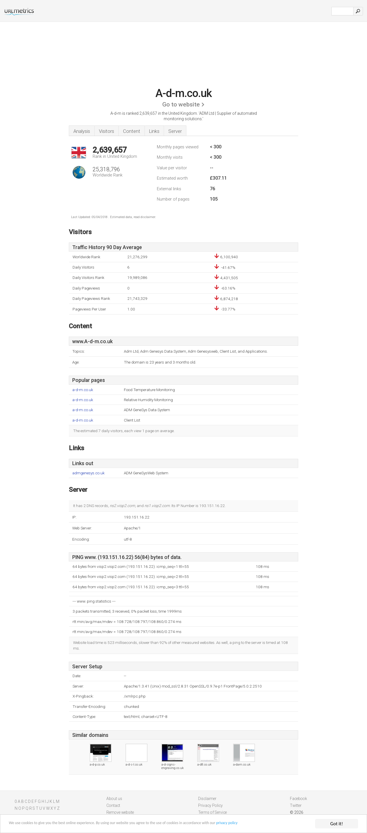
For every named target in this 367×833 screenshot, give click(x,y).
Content (131, 131)
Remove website (120, 812)
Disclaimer (207, 798)
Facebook (298, 798)
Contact (113, 805)
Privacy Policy (210, 805)
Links (154, 131)
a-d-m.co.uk (82, 390)
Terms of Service (212, 812)
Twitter (296, 805)
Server (175, 131)
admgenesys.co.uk (88, 473)
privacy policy (282, 824)
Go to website (181, 104)
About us (114, 798)
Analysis (81, 131)
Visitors (106, 131)
